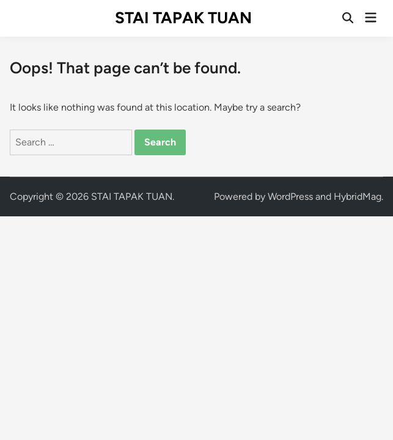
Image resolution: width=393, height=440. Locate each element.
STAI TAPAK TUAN (183, 18)
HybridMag (357, 196)
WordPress (290, 196)
